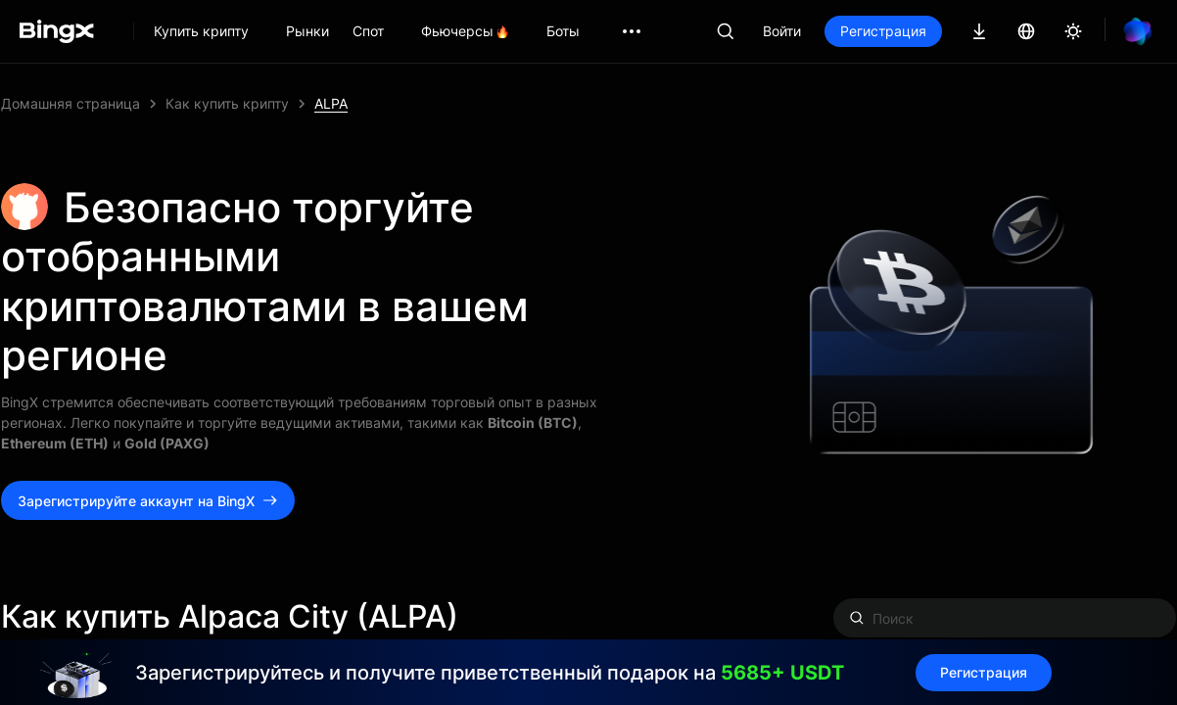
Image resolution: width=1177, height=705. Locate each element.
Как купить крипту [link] (227, 103)
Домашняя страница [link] (70, 103)
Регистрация (883, 31)
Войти (782, 31)
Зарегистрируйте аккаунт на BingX (148, 501)
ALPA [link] (331, 103)
